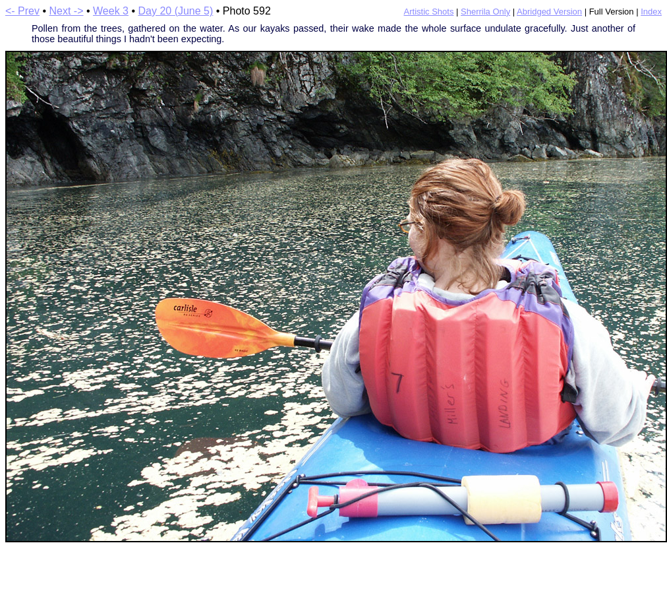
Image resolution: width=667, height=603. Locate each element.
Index (651, 11)
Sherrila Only (485, 11)
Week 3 (111, 10)
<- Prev (22, 10)
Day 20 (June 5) (175, 10)
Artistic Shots (429, 11)
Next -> (66, 10)
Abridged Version (549, 11)
